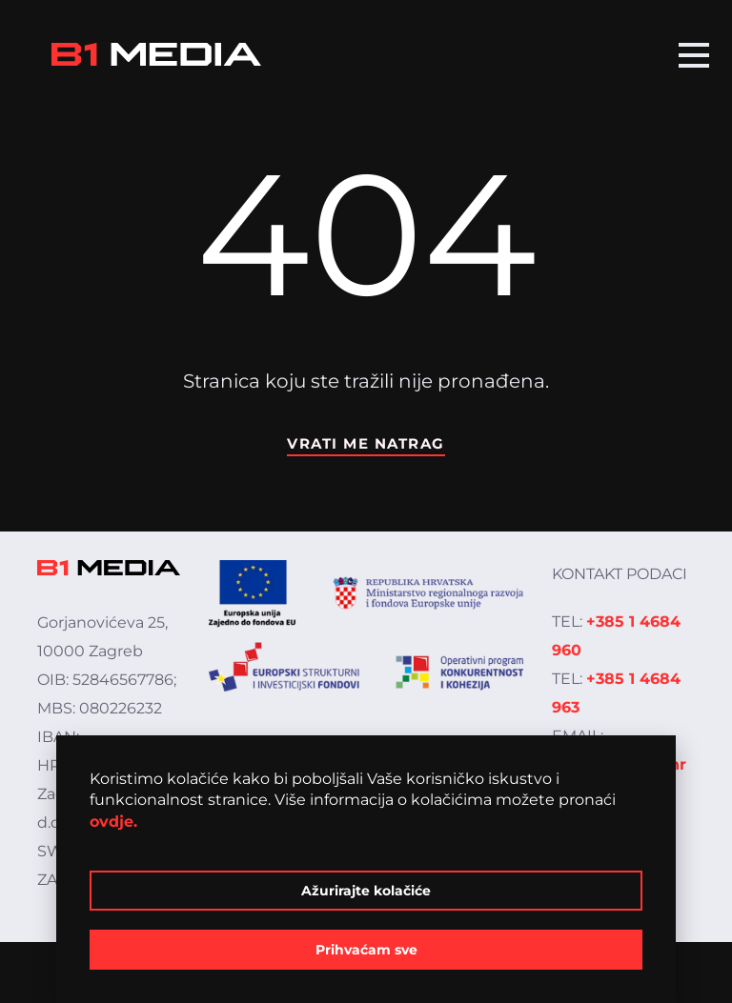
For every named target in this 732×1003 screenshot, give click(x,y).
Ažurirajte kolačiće (366, 890)
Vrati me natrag (366, 443)
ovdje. (113, 821)
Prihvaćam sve (366, 949)
